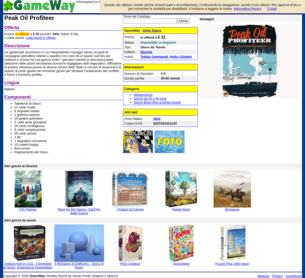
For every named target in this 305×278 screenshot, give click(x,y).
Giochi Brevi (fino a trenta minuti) (157, 102)
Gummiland (181, 264)
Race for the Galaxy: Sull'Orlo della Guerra (79, 211)
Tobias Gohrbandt (154, 57)
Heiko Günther (181, 57)
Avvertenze (294, 276)
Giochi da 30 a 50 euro (150, 98)
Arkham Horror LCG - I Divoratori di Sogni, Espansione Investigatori (28, 265)
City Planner (28, 209)
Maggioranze (143, 95)
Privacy (277, 276)
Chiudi (272, 8)
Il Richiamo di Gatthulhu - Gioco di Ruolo (79, 265)
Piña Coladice (130, 264)
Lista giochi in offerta (41, 38)
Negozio (263, 276)
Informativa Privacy (247, 8)
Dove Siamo (152, 30)
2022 (157, 119)
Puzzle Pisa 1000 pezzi (232, 264)
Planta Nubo (181, 209)
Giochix (146, 52)
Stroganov (232, 209)
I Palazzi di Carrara (130, 209)
